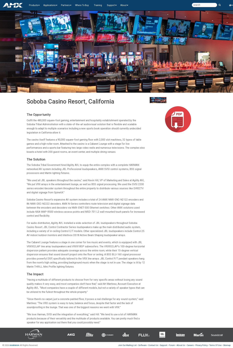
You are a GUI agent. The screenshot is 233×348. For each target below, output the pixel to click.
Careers (190, 345)
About (123, 5)
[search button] (219, 4)
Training (98, 5)
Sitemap (227, 345)
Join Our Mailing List (127, 345)
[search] (204, 5)
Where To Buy (82, 5)
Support (111, 5)
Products (33, 5)
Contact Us (153, 345)
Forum (172, 345)
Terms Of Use (215, 345)
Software (142, 345)
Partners (65, 5)
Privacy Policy (201, 345)
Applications (49, 5)
